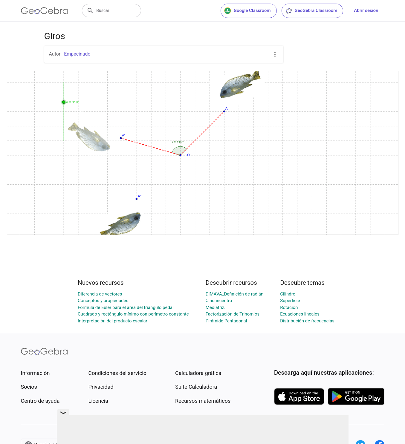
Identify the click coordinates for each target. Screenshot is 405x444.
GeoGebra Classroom (311, 10)
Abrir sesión (366, 10)
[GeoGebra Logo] (44, 10)
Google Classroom (247, 10)
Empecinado (77, 54)
